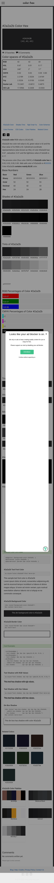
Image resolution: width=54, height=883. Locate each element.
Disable (27, 352)
